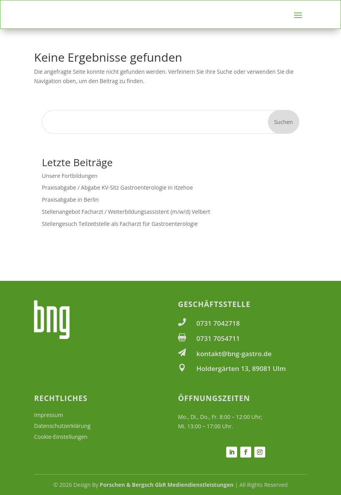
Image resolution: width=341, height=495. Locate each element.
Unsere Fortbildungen (69, 175)
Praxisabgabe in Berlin (70, 199)
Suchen (283, 122)
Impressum (48, 415)
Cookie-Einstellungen (60, 436)
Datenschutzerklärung (62, 425)
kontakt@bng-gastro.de (234, 353)
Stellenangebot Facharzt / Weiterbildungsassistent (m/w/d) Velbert (126, 211)
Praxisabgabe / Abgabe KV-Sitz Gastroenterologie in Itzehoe (117, 187)
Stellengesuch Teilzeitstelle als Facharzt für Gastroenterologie (120, 223)
